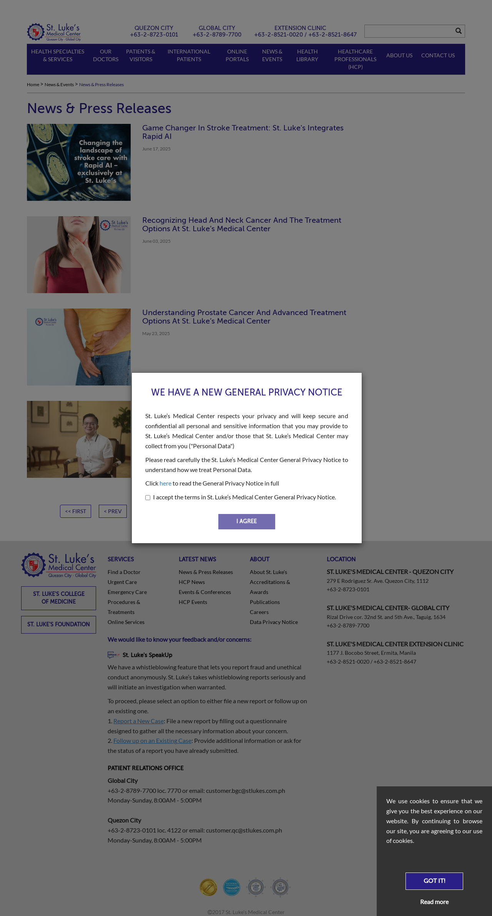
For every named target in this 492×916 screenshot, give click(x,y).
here (165, 483)
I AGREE (246, 521)
